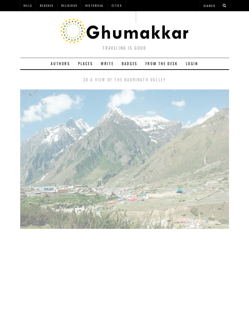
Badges (129, 63)
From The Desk (161, 63)
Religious (69, 5)
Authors (60, 63)
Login (192, 63)
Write (107, 63)
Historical (94, 5)
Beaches (47, 5)
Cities (117, 5)
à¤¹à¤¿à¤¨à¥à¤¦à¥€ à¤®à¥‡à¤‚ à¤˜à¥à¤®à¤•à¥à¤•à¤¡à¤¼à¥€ (77, 17)
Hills (28, 5)
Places (85, 63)
